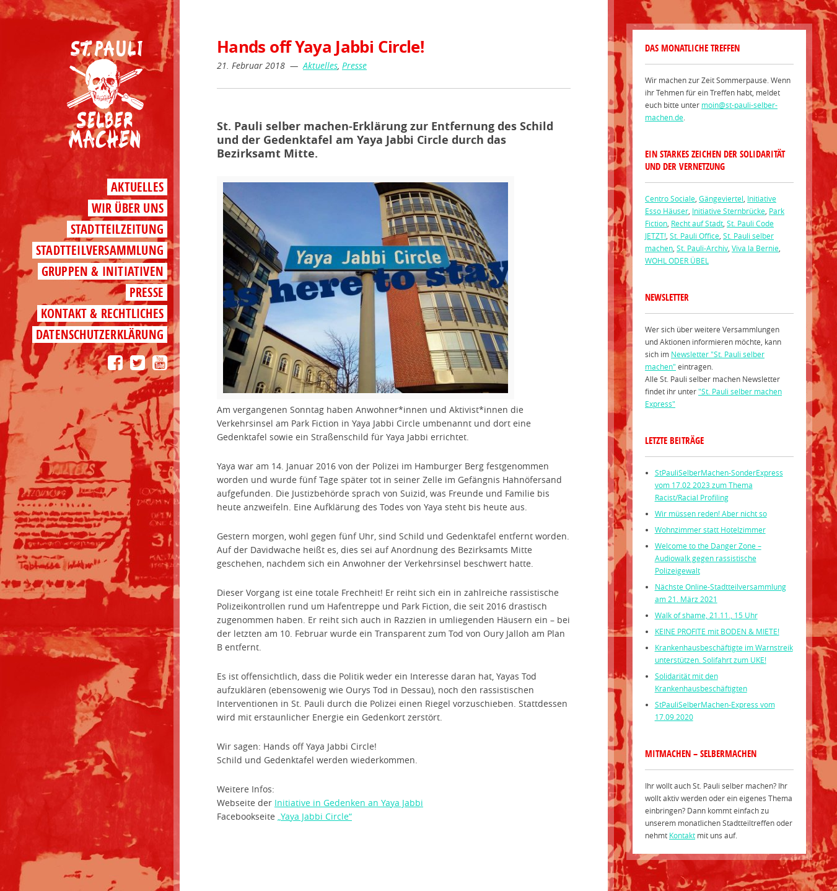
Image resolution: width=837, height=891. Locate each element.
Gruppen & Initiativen (103, 271)
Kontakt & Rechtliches (102, 313)
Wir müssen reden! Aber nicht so (711, 513)
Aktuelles (137, 187)
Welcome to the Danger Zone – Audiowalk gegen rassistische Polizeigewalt (708, 558)
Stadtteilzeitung (117, 229)
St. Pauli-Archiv (702, 248)
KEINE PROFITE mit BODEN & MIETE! (717, 631)
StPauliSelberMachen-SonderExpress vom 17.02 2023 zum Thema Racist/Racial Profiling (719, 485)
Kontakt (682, 835)
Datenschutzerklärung (100, 334)
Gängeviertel (721, 198)
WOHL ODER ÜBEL (677, 260)
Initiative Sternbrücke (728, 211)
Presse (146, 292)
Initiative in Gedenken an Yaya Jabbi (348, 803)
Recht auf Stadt (697, 223)
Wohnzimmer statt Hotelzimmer (710, 529)
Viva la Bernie (755, 248)
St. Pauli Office (694, 236)
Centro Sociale (670, 198)
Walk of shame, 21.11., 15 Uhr (706, 615)
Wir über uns (128, 208)
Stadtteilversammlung (100, 250)
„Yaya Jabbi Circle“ (315, 816)
